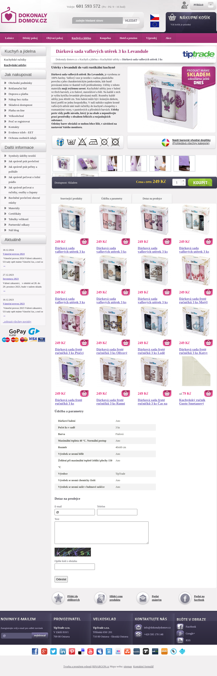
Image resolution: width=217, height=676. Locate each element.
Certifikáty (12, 213)
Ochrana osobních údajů (20, 138)
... (4, 265)
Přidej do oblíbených (73, 602)
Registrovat (40, 639)
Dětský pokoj (32, 38)
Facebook (186, 631)
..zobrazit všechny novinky (17, 321)
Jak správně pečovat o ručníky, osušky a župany (20, 190)
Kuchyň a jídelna (89, 59)
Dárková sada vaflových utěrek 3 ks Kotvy (70, 249)
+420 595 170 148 (149, 638)
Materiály (12, 208)
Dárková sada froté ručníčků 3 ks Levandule (68, 401)
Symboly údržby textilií (20, 155)
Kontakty (11, 127)
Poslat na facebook (199, 602)
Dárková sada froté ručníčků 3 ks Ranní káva (110, 401)
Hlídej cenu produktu (116, 602)
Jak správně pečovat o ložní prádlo (22, 179)
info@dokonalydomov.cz (153, 631)
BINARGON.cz (100, 670)
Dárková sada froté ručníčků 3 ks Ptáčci (69, 351)
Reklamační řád (15, 88)
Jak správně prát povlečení (21, 161)
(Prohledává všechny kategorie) (191, 142)
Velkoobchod (14, 116)
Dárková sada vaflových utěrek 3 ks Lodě (194, 249)
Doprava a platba (16, 94)
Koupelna (107, 38)
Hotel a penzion (131, 38)
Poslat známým (157, 602)
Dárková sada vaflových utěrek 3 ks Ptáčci (153, 249)
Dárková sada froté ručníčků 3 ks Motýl (193, 300)
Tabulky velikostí (16, 219)
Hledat (131, 20)
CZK (154, 17)
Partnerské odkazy (17, 224)
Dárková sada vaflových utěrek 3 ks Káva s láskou (111, 300)
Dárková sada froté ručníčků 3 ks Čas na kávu (152, 401)
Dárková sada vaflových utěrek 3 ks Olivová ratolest (70, 300)
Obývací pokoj (56, 38)
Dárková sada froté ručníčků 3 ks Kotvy (193, 351)
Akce (169, 38)
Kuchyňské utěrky (110, 59)
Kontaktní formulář (143, 670)
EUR (154, 24)
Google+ (186, 637)
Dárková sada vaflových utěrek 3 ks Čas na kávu (153, 300)
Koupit (200, 182)
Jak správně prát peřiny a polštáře (20, 169)
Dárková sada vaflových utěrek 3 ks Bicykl (111, 249)
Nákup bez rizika (16, 99)
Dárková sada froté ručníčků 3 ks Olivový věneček (111, 351)
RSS (183, 644)
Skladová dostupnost (18, 105)
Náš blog (11, 230)
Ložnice (11, 38)
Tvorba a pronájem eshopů (77, 670)
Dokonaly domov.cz (66, 59)
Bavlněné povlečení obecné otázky (22, 200)
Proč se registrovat (17, 121)
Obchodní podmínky (18, 83)
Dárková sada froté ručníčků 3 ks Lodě (151, 351)
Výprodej (153, 38)
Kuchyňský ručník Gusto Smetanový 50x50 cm (192, 401)
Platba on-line (14, 110)
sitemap (128, 670)
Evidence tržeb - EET (18, 132)
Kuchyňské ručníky (15, 59)
